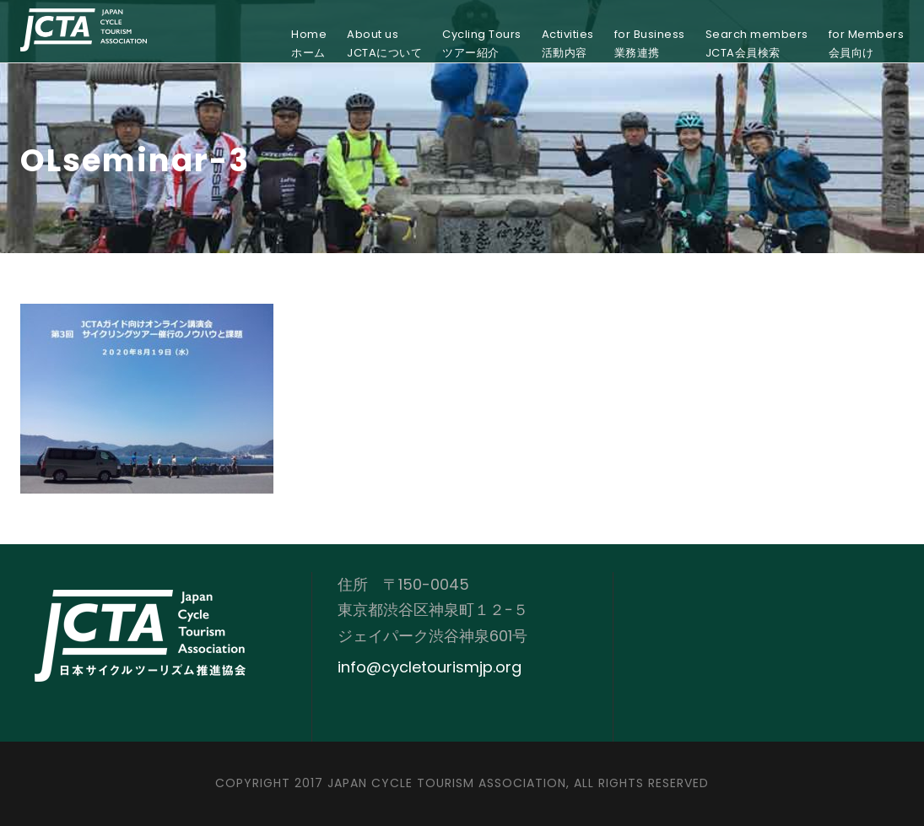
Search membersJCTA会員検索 (756, 43)
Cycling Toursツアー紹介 (481, 43)
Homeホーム (309, 43)
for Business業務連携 (649, 43)
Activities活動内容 (568, 43)
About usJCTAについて (384, 43)
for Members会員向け (867, 43)
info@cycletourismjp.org (429, 667)
